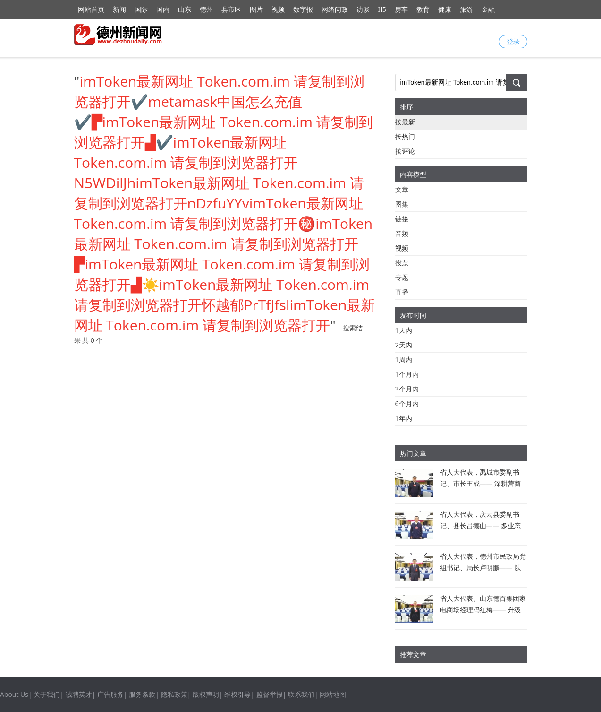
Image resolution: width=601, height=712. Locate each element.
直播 (401, 291)
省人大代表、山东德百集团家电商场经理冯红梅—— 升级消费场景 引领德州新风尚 (483, 609)
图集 (401, 204)
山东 (184, 9)
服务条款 (142, 694)
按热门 (405, 136)
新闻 (119, 9)
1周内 (403, 359)
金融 (488, 9)
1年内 (403, 418)
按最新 (405, 121)
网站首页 (91, 9)
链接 (401, 218)
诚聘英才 (79, 694)
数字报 (303, 9)
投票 (401, 262)
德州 (206, 9)
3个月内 (407, 388)
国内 (162, 9)
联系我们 (301, 694)
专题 (401, 277)
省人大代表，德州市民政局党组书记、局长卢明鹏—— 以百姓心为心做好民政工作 (483, 567)
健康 (444, 9)
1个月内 (407, 374)
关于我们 (47, 694)
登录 (513, 41)
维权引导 (237, 694)
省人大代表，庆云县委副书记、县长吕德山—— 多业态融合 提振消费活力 (480, 525)
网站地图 (333, 694)
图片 (256, 9)
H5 (382, 9)
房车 (401, 9)
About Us (14, 694)
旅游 (466, 9)
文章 (401, 189)
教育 (423, 9)
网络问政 (335, 9)
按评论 (405, 151)
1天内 (403, 330)
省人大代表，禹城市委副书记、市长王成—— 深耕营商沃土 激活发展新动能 (480, 483)
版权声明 (206, 694)
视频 (278, 9)
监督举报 (269, 694)
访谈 (363, 9)
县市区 (231, 9)
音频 (401, 233)
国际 (141, 9)
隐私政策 (174, 694)
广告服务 (110, 694)
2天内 (403, 344)
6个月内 (407, 403)
